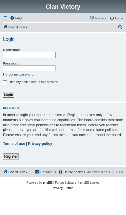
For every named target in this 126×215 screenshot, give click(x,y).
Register (11, 156)
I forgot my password (18, 74)
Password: (11, 63)
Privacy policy (40, 144)
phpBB (47, 182)
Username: (11, 50)
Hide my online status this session (30, 82)
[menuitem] (16, 18)
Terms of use (14, 144)
